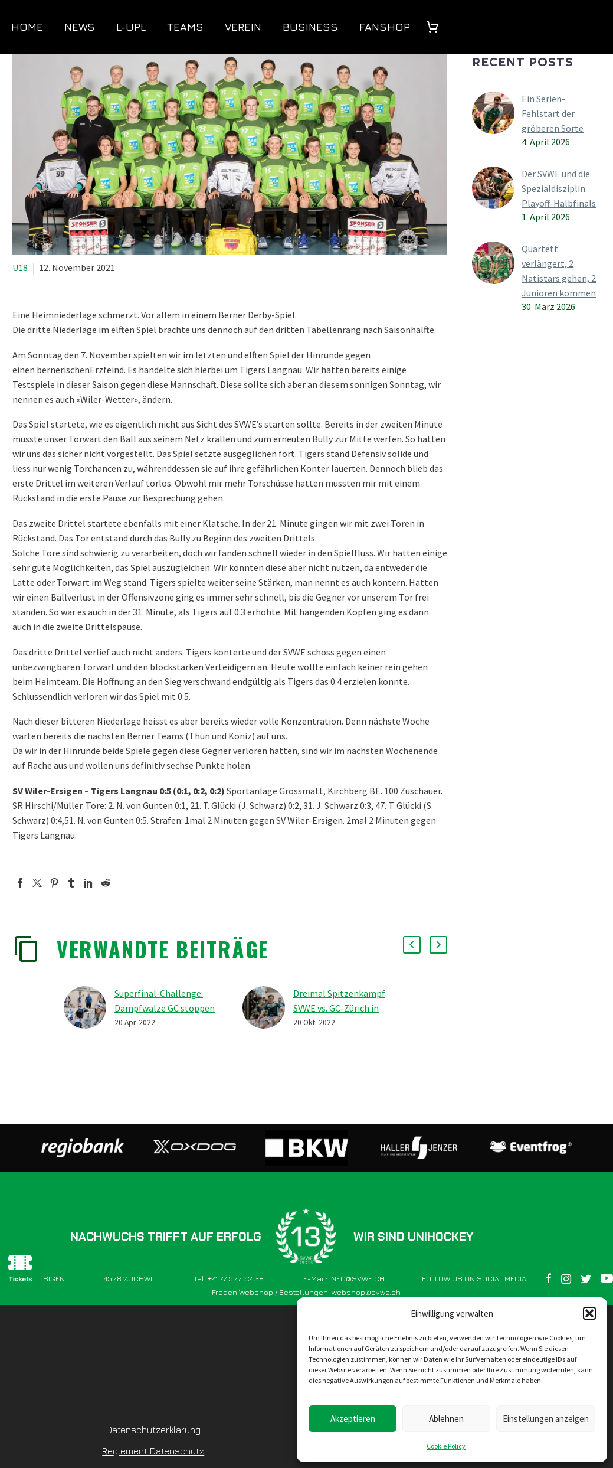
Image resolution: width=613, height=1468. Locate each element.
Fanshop (384, 27)
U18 (20, 267)
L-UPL (131, 27)
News (79, 27)
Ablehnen (446, 1418)
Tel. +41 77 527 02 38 (229, 1278)
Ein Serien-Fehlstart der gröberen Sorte (553, 113)
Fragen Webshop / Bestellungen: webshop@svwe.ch (306, 1292)
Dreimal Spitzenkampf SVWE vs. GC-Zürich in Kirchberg (339, 1008)
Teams (185, 27)
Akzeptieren (352, 1418)
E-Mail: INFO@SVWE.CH (344, 1278)
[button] (589, 1313)
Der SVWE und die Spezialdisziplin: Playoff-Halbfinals (559, 188)
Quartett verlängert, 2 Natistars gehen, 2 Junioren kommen (559, 271)
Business (310, 27)
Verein (243, 27)
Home (27, 27)
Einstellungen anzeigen (546, 1418)
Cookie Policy (446, 1445)
